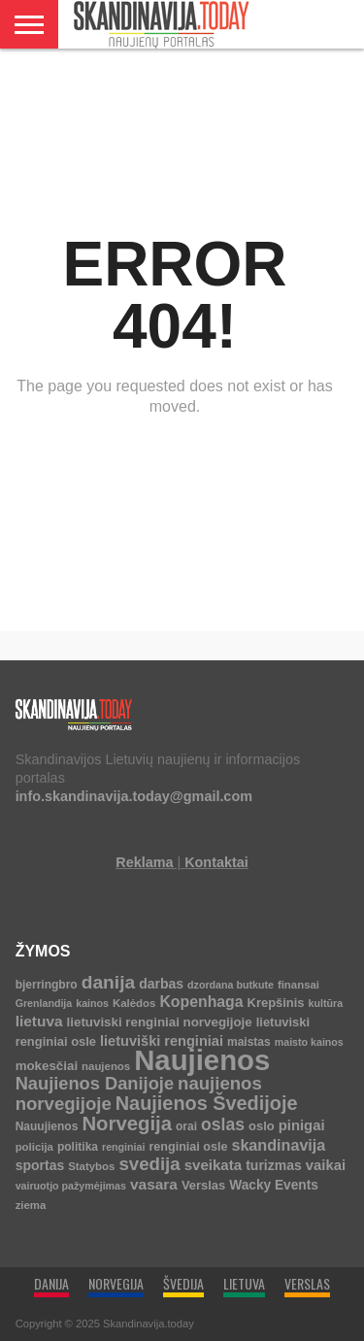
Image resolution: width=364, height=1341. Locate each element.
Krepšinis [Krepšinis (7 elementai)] (276, 1002)
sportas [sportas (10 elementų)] (40, 1165)
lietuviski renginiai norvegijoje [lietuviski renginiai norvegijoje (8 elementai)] (159, 1022)
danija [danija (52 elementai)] (108, 982)
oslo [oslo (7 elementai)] (261, 1126)
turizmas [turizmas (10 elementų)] (274, 1165)
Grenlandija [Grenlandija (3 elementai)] (44, 1003)
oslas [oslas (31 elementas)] (223, 1124)
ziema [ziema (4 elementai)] (31, 1205)
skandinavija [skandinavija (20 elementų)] (278, 1145)
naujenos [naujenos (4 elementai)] (106, 1066)
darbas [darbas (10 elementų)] (161, 983)
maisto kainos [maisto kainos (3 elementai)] (309, 1042)
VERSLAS (307, 1283)
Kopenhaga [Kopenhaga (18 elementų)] (201, 1001)
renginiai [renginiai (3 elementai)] (123, 1147)
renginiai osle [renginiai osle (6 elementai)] (188, 1147)
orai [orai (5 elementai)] (186, 1126)
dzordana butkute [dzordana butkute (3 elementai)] (230, 984)
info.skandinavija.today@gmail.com (134, 796)
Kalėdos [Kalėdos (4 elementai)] (134, 1003)
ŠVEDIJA (183, 1283)
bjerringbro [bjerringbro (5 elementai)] (47, 984)
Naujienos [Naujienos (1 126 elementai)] (202, 1060)
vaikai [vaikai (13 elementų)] (326, 1165)
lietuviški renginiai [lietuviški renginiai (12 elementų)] (161, 1041)
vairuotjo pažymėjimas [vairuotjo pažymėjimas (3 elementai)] (71, 1185)
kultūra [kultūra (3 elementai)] (326, 1003)
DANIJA (51, 1283)
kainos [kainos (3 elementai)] (92, 1003)
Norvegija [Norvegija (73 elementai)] (127, 1123)
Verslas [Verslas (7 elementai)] (203, 1185)
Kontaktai (216, 862)
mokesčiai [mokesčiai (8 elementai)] (47, 1065)
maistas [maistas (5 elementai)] (249, 1042)
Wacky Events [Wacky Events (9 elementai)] (273, 1185)
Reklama (144, 862)
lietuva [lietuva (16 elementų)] (39, 1021)
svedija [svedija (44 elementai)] (149, 1164)
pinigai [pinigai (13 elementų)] (302, 1125)
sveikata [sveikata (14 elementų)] (213, 1165)
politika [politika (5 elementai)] (77, 1147)
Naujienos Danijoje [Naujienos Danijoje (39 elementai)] (95, 1083)
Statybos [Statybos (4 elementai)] (91, 1166)
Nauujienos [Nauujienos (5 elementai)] (47, 1126)
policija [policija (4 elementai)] (34, 1147)
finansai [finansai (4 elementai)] (298, 984)
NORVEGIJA (116, 1283)
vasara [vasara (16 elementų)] (154, 1184)
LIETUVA (244, 1283)
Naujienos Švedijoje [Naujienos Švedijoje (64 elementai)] (207, 1103)
